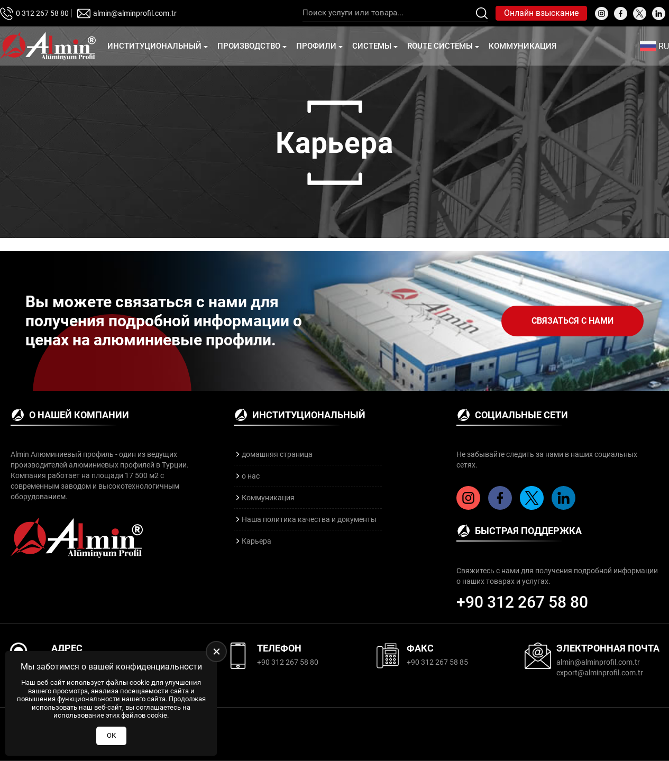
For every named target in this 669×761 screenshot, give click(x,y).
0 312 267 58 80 (42, 13)
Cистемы (371, 46)
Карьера (256, 541)
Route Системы (440, 46)
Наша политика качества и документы (309, 519)
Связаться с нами (572, 321)
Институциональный (154, 46)
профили (316, 46)
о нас (251, 476)
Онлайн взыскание (541, 13)
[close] (216, 651)
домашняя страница (277, 454)
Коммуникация (522, 46)
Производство (248, 46)
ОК (111, 735)
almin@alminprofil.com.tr (135, 13)
